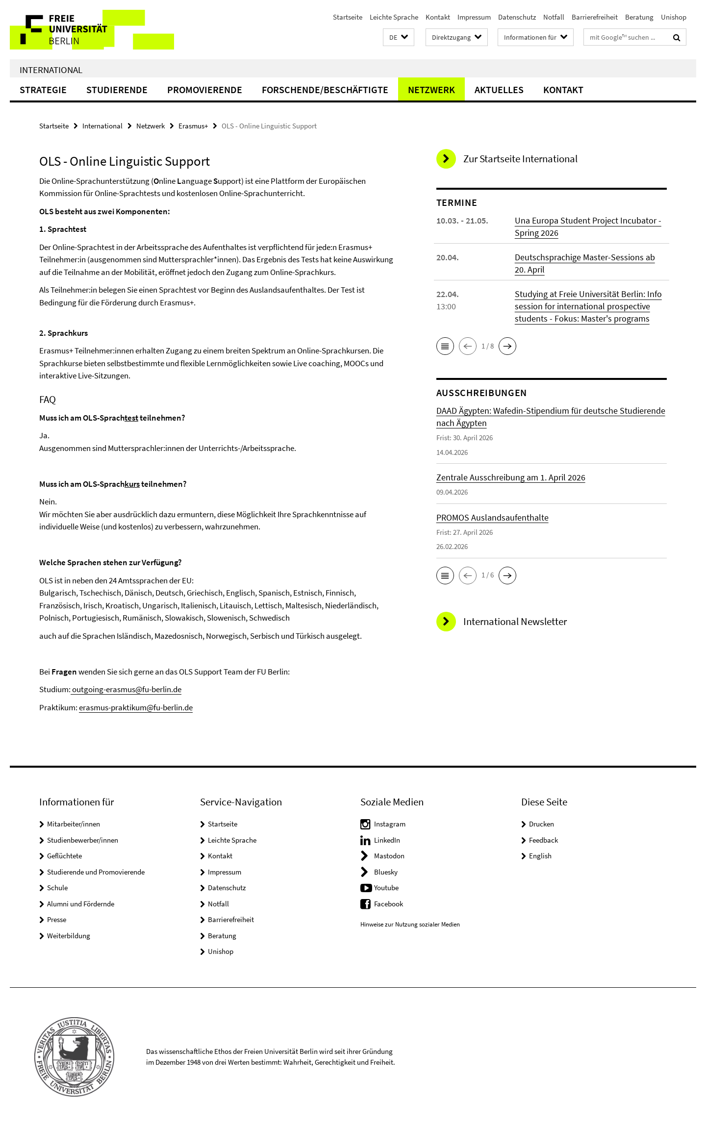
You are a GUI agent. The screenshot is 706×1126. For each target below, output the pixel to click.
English (540, 855)
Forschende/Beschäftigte (325, 89)
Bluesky (386, 871)
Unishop (673, 17)
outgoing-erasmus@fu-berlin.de (126, 689)
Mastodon (389, 855)
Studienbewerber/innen (82, 840)
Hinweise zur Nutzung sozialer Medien (410, 924)
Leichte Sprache (394, 17)
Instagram (389, 823)
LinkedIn (387, 840)
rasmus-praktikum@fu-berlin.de (138, 707)
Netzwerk (431, 89)
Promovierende (204, 89)
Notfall (553, 17)
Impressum (474, 17)
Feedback (543, 840)
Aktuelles (499, 89)
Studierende (117, 89)
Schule (57, 887)
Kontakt (438, 17)
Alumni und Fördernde (80, 903)
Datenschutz (517, 17)
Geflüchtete (64, 855)
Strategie (43, 89)
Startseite (347, 17)
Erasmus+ (193, 125)
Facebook (388, 903)
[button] (398, 37)
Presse (56, 919)
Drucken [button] (541, 823)
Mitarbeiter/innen (73, 823)
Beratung (639, 17)
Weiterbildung (68, 935)
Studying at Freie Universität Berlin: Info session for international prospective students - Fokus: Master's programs (588, 306)
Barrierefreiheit (595, 17)
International (51, 69)
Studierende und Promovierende (96, 871)
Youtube (386, 887)
